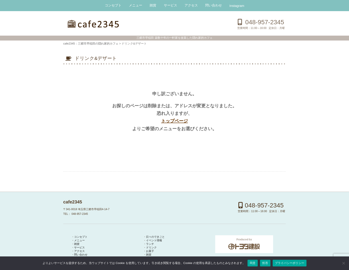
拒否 (265, 263)
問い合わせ (213, 5)
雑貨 (153, 5)
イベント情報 (154, 240)
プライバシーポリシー (289, 263)
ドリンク (151, 247)
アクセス (191, 5)
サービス (170, 5)
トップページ (174, 120)
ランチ (150, 243)
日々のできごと (155, 236)
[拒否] (343, 263)
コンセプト (113, 5)
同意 (253, 263)
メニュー (135, 5)
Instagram (236, 6)
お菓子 (150, 250)
